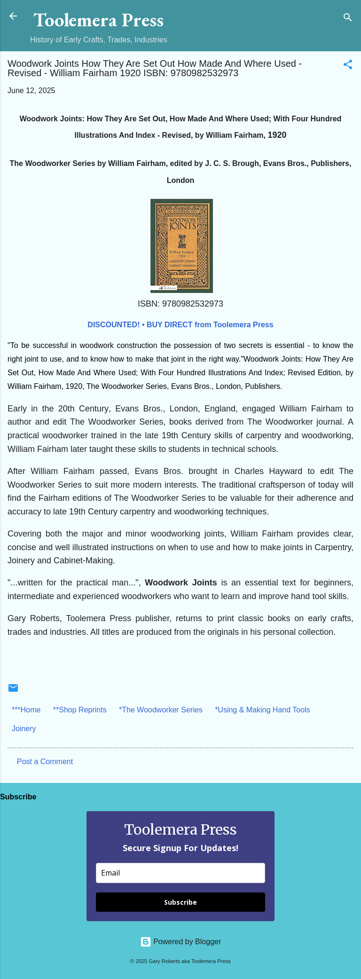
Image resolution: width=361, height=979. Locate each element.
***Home (26, 710)
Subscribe (180, 902)
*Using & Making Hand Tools (262, 710)
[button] (347, 66)
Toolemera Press (98, 19)
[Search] (347, 19)
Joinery (24, 729)
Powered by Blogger (180, 942)
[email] (180, 873)
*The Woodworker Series (161, 710)
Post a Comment (45, 762)
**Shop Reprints (80, 710)
